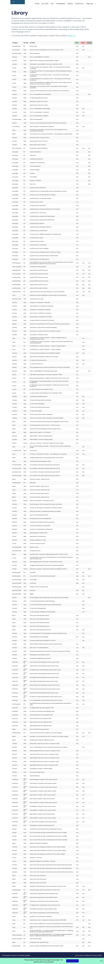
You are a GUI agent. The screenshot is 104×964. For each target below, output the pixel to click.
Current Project (72, 961)
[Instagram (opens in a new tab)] (100, 3)
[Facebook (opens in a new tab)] (98, 3)
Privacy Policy (97, 955)
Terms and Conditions (83, 955)
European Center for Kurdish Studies (17, 955)
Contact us (71, 35)
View (77, 46)
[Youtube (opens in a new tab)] (101, 3)
